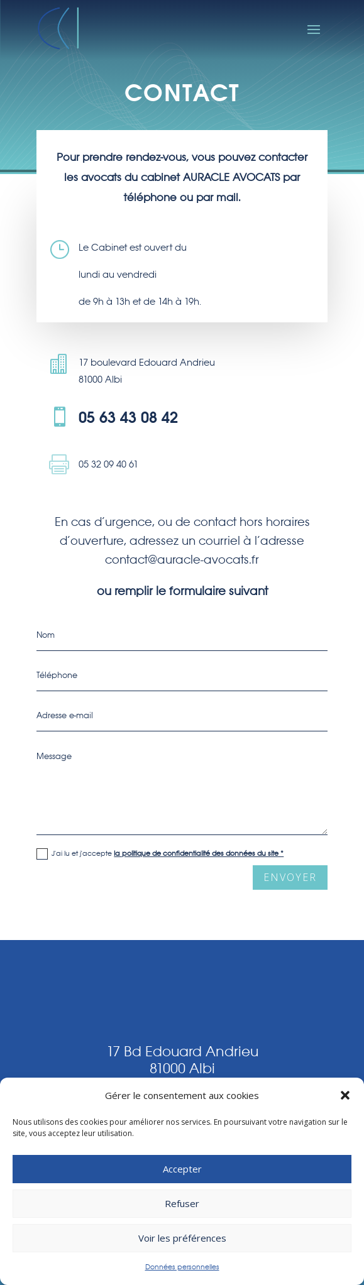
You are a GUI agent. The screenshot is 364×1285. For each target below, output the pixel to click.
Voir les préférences (182, 1238)
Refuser (182, 1203)
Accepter (182, 1168)
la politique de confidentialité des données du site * (199, 853)
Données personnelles (182, 1266)
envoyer (290, 877)
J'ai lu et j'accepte (160, 854)
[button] (345, 1095)
